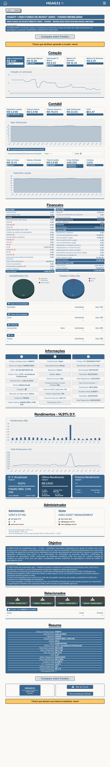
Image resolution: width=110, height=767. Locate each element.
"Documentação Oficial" (80, 693)
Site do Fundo (80, 687)
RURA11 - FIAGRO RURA (42, 603)
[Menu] (104, 3)
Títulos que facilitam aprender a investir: (55, 44)
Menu (10, 10)
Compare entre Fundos (54, 36)
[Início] (3, 6)
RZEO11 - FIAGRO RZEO (67, 603)
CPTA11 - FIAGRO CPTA (17, 603)
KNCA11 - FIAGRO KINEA (92, 603)
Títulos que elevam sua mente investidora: (55, 701)
